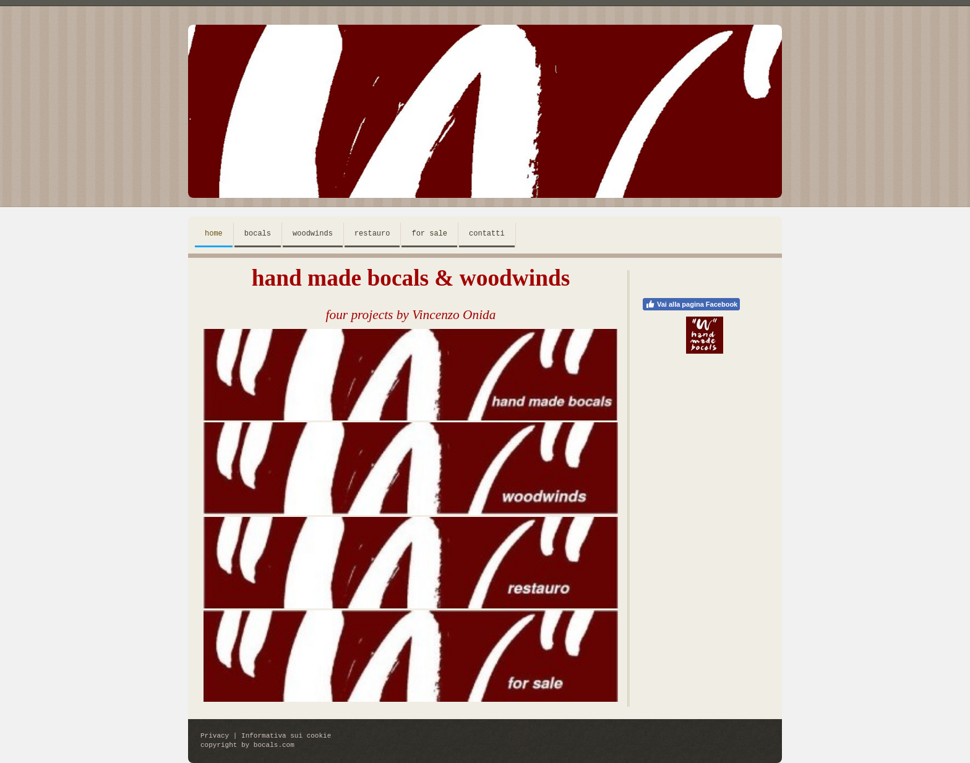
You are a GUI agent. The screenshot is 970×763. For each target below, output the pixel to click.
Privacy (214, 736)
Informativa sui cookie (286, 736)
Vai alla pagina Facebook (691, 304)
